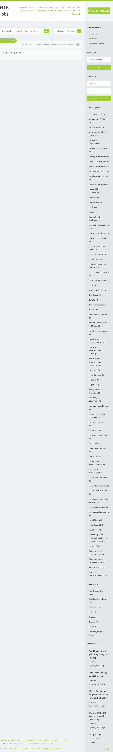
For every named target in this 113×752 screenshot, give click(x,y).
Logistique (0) (94, 384)
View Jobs (92, 39)
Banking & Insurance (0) (98, 156)
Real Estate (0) (94, 456)
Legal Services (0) (96, 375)
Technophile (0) (95, 546)
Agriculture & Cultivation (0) (94, 142)
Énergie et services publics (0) (96, 248)
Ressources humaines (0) (97, 479)
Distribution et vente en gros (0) (98, 227)
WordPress (15, 748)
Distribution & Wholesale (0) (94, 218)
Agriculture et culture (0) (97, 150)
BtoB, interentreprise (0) (98, 166)
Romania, (92, 626)
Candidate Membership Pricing (50, 7)
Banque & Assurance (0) (98, 161)
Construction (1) (95, 197)
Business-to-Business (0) (98, 171)
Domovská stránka (27, 7)
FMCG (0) (92, 285)
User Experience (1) (96, 567)
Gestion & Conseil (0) (97, 290)
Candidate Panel (73, 7)
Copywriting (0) (95, 202)
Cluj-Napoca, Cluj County (95, 592)
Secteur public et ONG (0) (98, 492)
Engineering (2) (95, 259)
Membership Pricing (44, 11)
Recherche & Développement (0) (96, 463)
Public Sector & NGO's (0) (97, 450)
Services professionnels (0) (98, 513)
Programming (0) (95, 443)
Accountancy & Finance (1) (98, 121)
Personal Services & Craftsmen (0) (97, 416)
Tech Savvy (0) (94, 530)
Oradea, (92, 617)
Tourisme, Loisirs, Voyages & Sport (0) (96, 561)
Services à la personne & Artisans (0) (98, 500)
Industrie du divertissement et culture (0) (96, 350)
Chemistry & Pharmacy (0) (98, 178)
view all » (107, 749)
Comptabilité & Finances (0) (94, 191)
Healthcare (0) (94, 295)
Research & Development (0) (95, 471)
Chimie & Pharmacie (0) (98, 184)
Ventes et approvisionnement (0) (98, 574)
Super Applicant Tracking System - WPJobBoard (43, 748)
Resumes (59, 11)
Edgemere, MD (94, 607)
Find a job (104, 11)
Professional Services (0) (97, 437)
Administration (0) (96, 127)
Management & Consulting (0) (95, 391)
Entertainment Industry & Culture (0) (98, 266)
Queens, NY (93, 622)
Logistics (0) (93, 380)
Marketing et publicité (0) (98, 407)
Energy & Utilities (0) (97, 254)
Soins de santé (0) (96, 525)
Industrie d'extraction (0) (97, 332)
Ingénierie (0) (94, 370)
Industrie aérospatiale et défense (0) (98, 324)
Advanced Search (72, 11)
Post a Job (76, 14)
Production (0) (94, 430)
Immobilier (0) (94, 309)
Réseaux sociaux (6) (96, 114)
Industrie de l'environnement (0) (96, 341)
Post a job (93, 11)
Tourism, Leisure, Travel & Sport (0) (96, 553)
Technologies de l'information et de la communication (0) (97, 537)
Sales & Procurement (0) (98, 486)
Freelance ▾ (9, 41)
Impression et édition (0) (97, 316)
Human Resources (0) (97, 305)
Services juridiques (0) (98, 507)
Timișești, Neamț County (95, 633)
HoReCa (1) (93, 300)
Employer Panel (26, 11)
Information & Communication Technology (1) (95, 361)
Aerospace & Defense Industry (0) (97, 134)
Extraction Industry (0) (97, 280)
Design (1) (92, 212)
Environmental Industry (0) (98, 274)
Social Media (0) (95, 520)
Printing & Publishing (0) (97, 424)
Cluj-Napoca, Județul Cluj (97, 600)
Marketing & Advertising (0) (94, 399)
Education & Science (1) (98, 233)
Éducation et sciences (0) (97, 240)
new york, (92, 612)
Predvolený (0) (94, 207)
